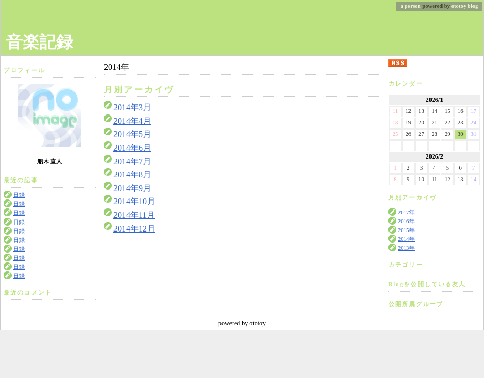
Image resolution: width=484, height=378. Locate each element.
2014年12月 (134, 228)
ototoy (458, 6)
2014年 (406, 239)
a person (411, 6)
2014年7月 (132, 161)
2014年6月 (132, 147)
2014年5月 (132, 134)
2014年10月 (134, 201)
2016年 (406, 221)
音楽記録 (39, 42)
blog (473, 6)
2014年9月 (132, 188)
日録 (19, 195)
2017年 (406, 212)
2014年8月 (132, 174)
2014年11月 (134, 215)
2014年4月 (132, 121)
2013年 (406, 248)
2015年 (406, 230)
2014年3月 (132, 107)
